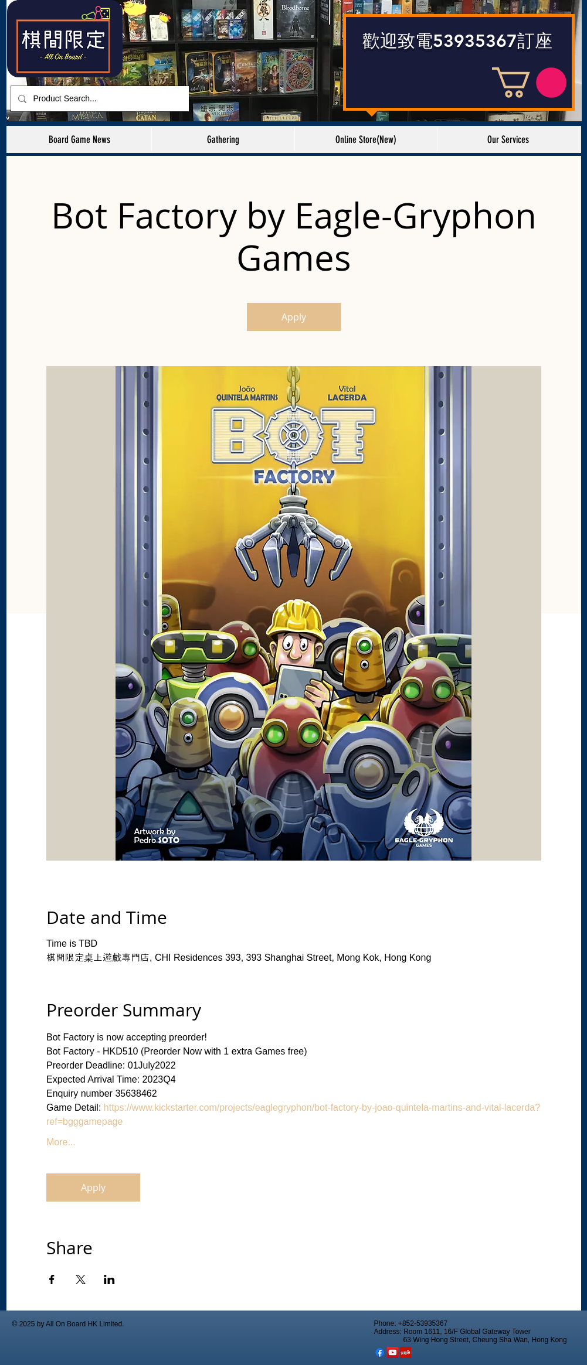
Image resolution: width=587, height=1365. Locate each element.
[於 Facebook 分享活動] (51, 1279)
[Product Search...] (98, 98)
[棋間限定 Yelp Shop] (405, 1352)
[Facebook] (379, 1352)
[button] (529, 82)
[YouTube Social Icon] (392, 1352)
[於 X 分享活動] (80, 1279)
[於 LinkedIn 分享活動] (109, 1279)
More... (61, 1142)
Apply (293, 316)
